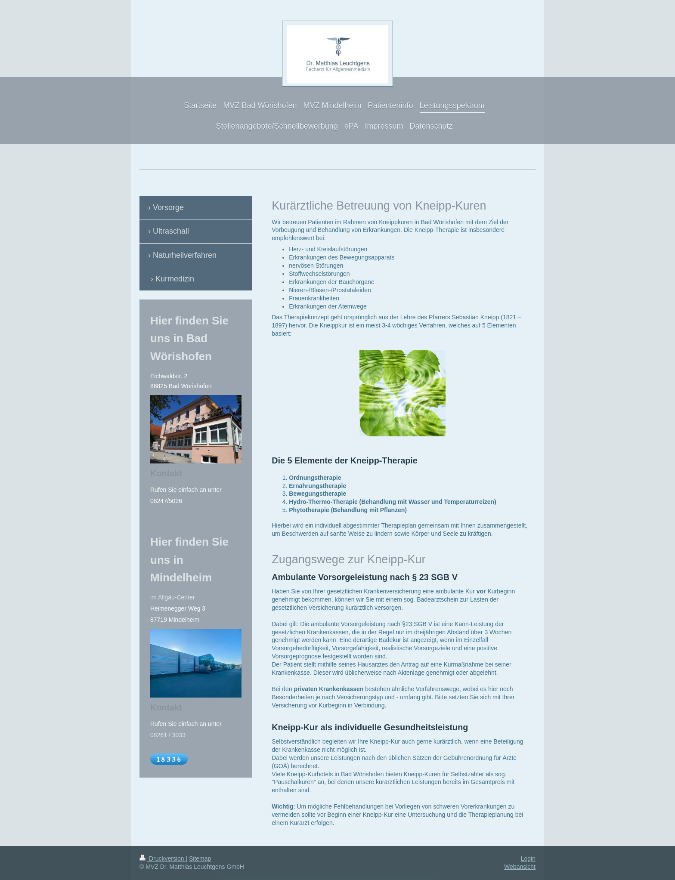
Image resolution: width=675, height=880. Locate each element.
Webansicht (520, 866)
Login (528, 858)
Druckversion (162, 858)
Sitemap (200, 858)
